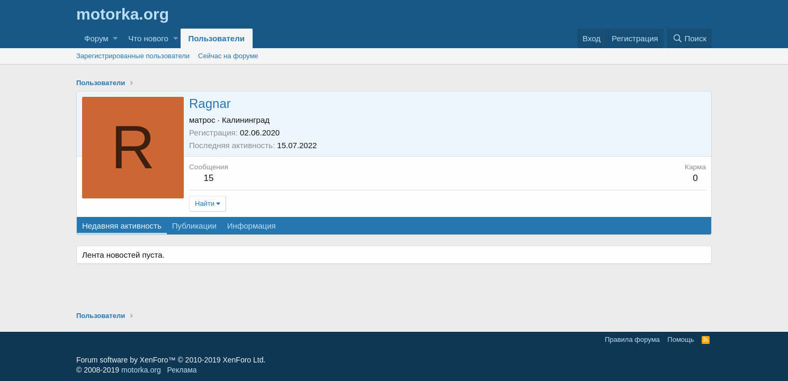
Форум (96, 38)
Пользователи (217, 38)
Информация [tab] (251, 225)
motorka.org (141, 370)
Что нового (148, 38)
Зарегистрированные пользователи (133, 56)
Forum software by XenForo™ (170, 360)
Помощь (680, 339)
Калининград (246, 119)
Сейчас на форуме (228, 56)
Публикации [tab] (194, 225)
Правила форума (632, 339)
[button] (115, 38)
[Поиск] (689, 38)
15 (208, 178)
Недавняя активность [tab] (122, 225)
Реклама (181, 370)
